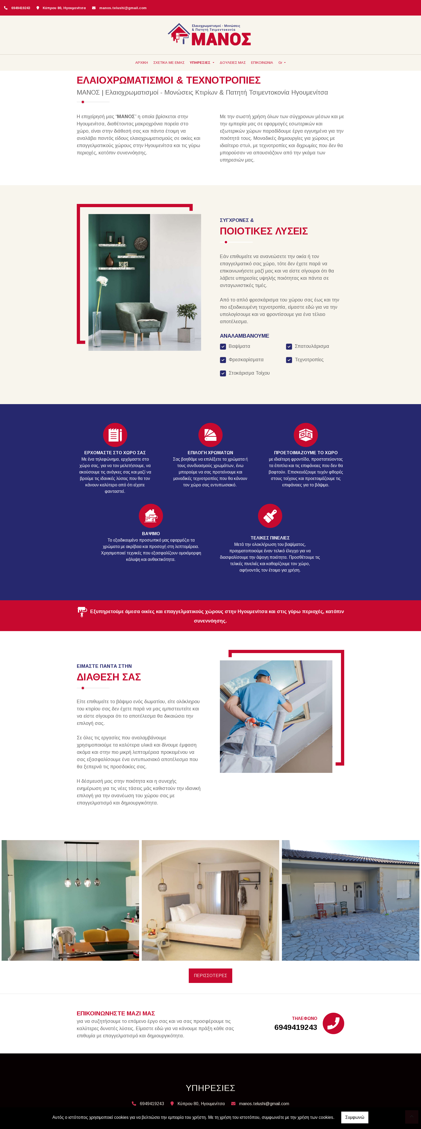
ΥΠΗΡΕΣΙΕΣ (201, 63)
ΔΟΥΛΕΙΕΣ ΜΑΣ (233, 63)
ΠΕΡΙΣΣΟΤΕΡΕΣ (210, 975)
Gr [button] (280, 63)
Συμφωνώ (354, 1117)
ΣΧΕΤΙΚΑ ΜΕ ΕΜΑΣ (168, 63)
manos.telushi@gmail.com (123, 8)
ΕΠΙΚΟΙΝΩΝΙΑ (262, 63)
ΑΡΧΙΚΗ (141, 63)
